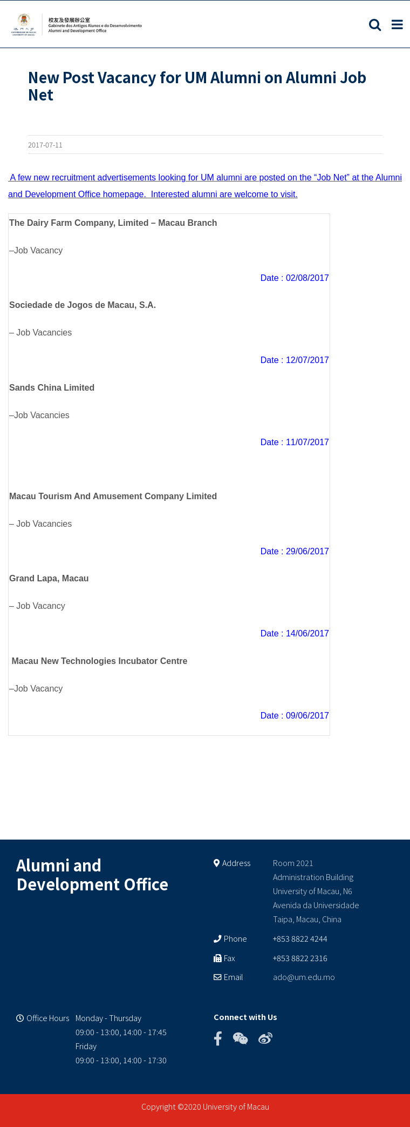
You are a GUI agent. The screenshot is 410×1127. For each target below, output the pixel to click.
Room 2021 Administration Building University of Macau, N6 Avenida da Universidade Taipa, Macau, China (316, 890)
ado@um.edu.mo (304, 976)
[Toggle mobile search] (375, 24)
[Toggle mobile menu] (398, 24)
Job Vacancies (44, 332)
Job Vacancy (38, 250)
